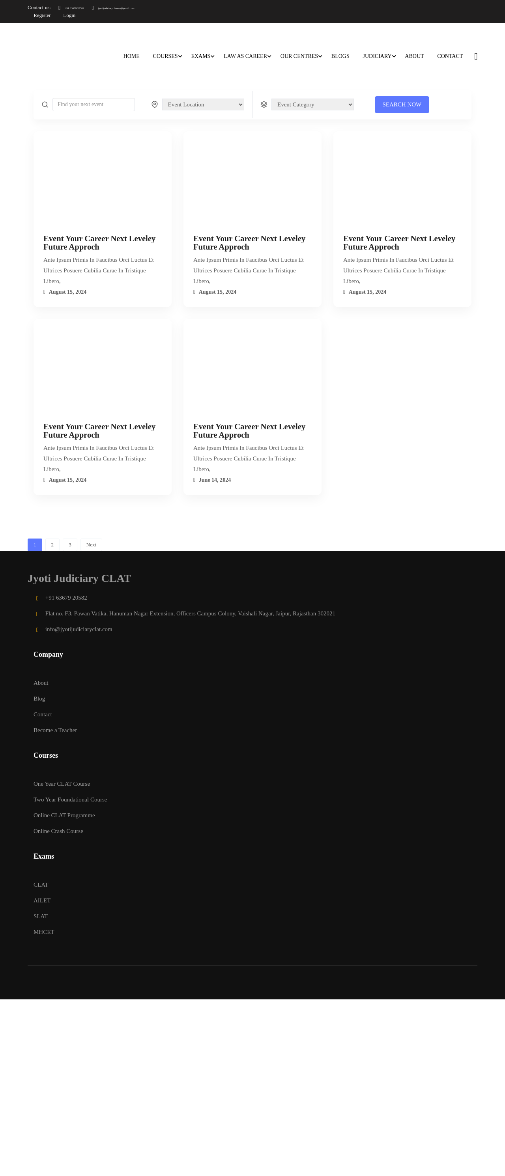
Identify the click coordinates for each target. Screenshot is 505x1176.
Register (44, 14)
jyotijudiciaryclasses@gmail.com (146, 7)
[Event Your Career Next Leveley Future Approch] (102, 183)
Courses (165, 55)
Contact (449, 55)
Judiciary (377, 55)
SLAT (41, 915)
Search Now (402, 104)
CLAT (41, 884)
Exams (200, 55)
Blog (39, 698)
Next (91, 544)
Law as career (245, 55)
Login (75, 14)
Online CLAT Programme (64, 814)
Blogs (340, 55)
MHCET (44, 931)
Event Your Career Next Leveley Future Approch (99, 242)
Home (131, 55)
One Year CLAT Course (62, 783)
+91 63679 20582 (79, 7)
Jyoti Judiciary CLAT (79, 578)
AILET (42, 899)
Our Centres (299, 55)
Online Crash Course (58, 830)
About (414, 55)
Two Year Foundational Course (70, 799)
